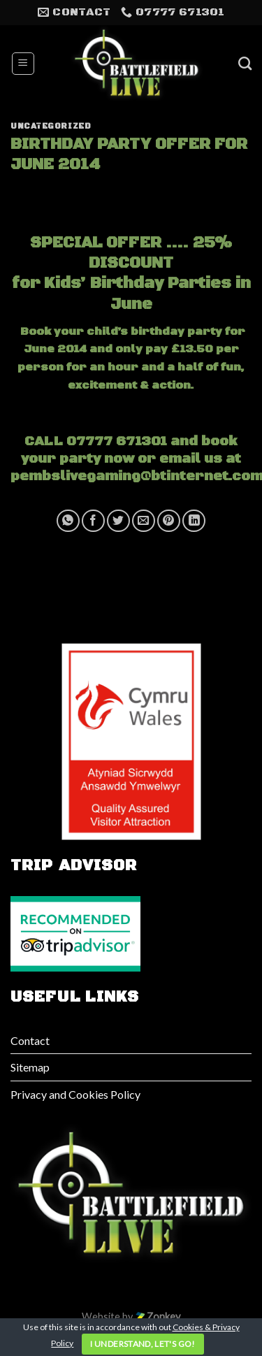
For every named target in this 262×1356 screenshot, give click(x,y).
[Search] (245, 63)
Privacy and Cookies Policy (75, 1094)
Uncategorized (50, 126)
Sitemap (30, 1067)
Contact (30, 1040)
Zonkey (158, 1316)
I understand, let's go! (142, 1344)
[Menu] (23, 63)
